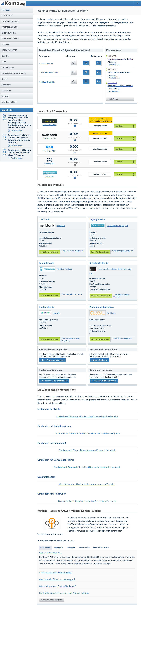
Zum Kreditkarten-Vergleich (121, 295)
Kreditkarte (84, 547)
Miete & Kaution (101, 547)
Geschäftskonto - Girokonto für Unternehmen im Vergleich (87, 484)
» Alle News (113, 99)
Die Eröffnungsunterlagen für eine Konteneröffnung (64, 593)
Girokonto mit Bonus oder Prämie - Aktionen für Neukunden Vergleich (87, 467)
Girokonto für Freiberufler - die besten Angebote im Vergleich (87, 501)
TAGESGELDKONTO (49, 72)
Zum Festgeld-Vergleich (71, 294)
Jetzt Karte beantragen (100, 295)
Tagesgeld (58, 547)
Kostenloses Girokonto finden (54, 380)
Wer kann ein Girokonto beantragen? (57, 579)
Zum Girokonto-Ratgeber (52, 599)
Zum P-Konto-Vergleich (122, 338)
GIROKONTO (46, 63)
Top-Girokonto (49, 136)
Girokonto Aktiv (49, 122)
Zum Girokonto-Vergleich (72, 251)
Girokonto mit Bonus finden (103, 380)
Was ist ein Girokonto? (50, 552)
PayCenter (102, 313)
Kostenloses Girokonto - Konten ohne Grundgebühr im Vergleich (87, 416)
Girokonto (49, 174)
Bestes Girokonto (99, 360)
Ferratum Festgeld (55, 269)
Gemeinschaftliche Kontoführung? (55, 572)
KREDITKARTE (47, 82)
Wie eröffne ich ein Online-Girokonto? (57, 586)
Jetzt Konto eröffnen (49, 252)
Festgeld (71, 547)
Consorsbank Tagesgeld (108, 225)
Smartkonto (49, 161)
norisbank (52, 225)
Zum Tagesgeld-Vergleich (122, 251)
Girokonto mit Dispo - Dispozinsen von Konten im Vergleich (87, 450)
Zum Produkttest (100, 126)
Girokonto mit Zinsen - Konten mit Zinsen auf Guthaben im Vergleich (87, 433)
